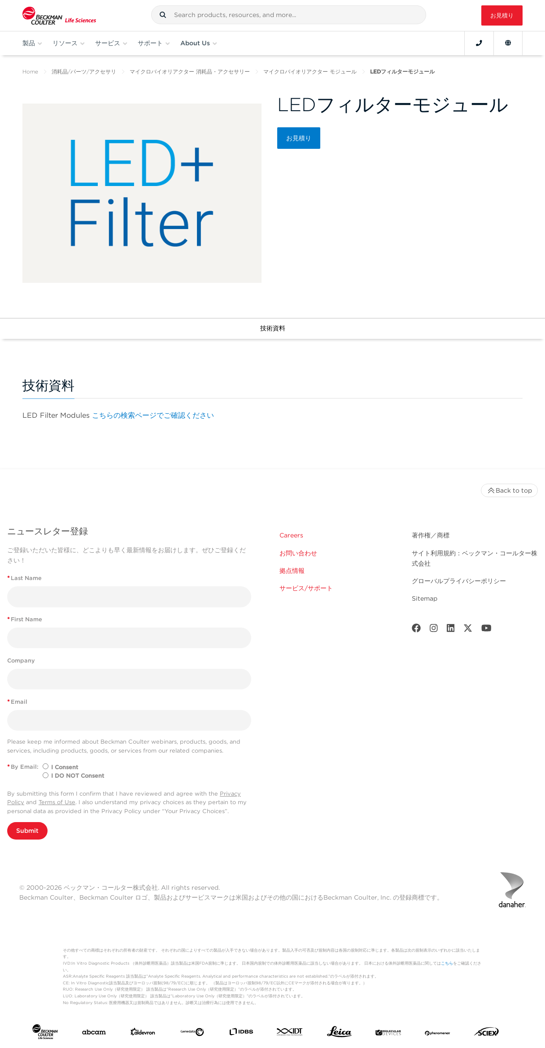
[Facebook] (416, 630)
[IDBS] (241, 1033)
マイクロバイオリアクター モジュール (310, 71)
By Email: (23, 766)
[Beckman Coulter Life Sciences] (59, 15)
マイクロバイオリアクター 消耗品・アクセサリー (190, 71)
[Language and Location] (508, 43)
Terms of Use (57, 802)
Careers (291, 535)
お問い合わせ (298, 553)
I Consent (64, 767)
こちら (447, 963)
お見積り (502, 15)
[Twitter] (467, 630)
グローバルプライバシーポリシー (459, 581)
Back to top (509, 490)
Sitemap (424, 598)
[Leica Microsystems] (339, 1034)
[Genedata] (192, 1033)
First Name (24, 619)
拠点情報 (292, 570)
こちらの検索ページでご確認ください (153, 415)
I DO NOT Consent (77, 775)
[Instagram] (434, 630)
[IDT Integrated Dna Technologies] (290, 1033)
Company (21, 660)
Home (30, 71)
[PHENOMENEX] (437, 1033)
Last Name (24, 578)
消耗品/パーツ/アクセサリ (84, 71)
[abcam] (94, 1033)
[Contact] (479, 43)
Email (17, 701)
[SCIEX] (486, 1033)
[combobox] (288, 14)
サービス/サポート (306, 588)
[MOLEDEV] (388, 1033)
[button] (163, 15)
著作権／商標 (430, 535)
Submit (27, 830)
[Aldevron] (143, 1033)
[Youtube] (486, 630)
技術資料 (272, 328)
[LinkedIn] (451, 630)
